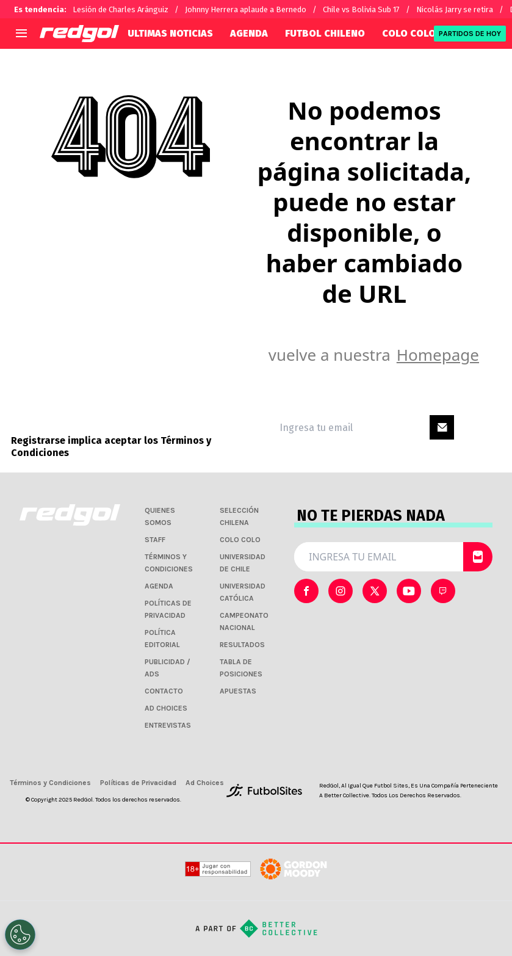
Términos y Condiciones (50, 782)
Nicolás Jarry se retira (454, 9)
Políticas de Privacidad (138, 782)
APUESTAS (238, 691)
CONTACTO (164, 691)
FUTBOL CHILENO (325, 33)
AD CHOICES (166, 708)
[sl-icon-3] (409, 591)
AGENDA (249, 33)
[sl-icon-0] (306, 591)
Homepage (438, 355)
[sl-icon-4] (443, 591)
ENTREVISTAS (168, 725)
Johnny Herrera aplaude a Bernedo (245, 9)
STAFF (155, 539)
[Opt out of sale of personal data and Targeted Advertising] (20, 934)
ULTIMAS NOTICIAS (170, 33)
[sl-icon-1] (340, 591)
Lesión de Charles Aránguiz (120, 9)
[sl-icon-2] (374, 591)
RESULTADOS (242, 644)
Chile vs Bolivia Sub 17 (361, 9)
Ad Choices (205, 782)
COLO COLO (409, 33)
